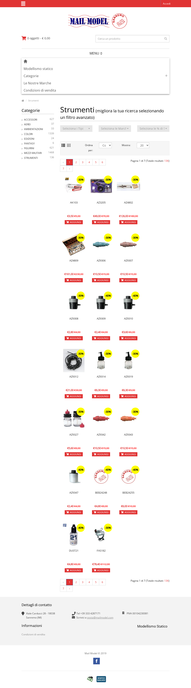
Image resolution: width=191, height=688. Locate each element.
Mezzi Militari (39, 153)
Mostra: (126, 145)
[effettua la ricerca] (165, 38)
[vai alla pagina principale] (95, 27)
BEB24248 (101, 492)
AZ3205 (101, 202)
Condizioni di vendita (40, 90)
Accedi (166, 3)
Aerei (39, 124)
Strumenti (33, 100)
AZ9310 (128, 318)
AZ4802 (128, 202)
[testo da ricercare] (132, 38)
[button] (76, 128)
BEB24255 (128, 492)
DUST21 (73, 550)
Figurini (39, 148)
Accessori (39, 119)
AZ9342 (101, 434)
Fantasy (39, 143)
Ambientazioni (39, 129)
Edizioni (39, 138)
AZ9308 (73, 318)
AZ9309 (101, 318)
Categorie (31, 76)
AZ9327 (73, 434)
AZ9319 (128, 376)
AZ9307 (128, 260)
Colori (39, 134)
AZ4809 (73, 260)
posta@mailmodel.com (100, 617)
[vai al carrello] (36, 38)
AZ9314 (101, 376)
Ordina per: (89, 147)
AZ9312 (73, 376)
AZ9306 (101, 260)
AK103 (74, 202)
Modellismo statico (38, 68)
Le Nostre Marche (37, 83)
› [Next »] (69, 168)
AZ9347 (73, 492)
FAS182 (101, 550)
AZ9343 (128, 434)
